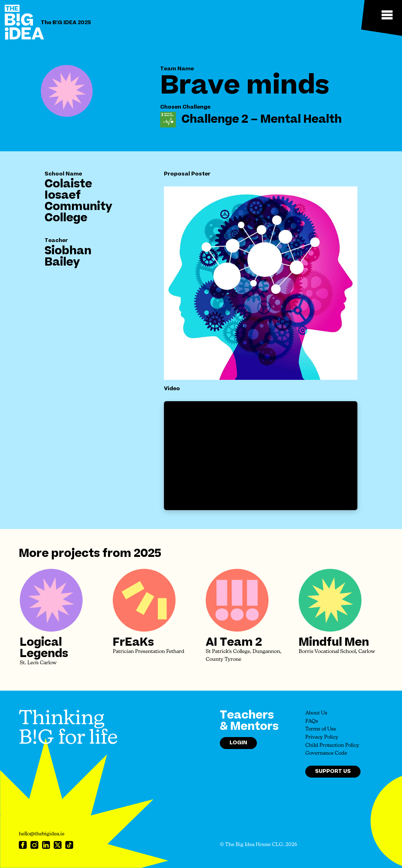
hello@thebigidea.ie (41, 834)
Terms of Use (320, 729)
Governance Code (326, 753)
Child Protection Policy (332, 745)
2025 (147, 553)
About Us (316, 713)
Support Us (333, 771)
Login (238, 743)
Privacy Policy (321, 737)
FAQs (311, 721)
